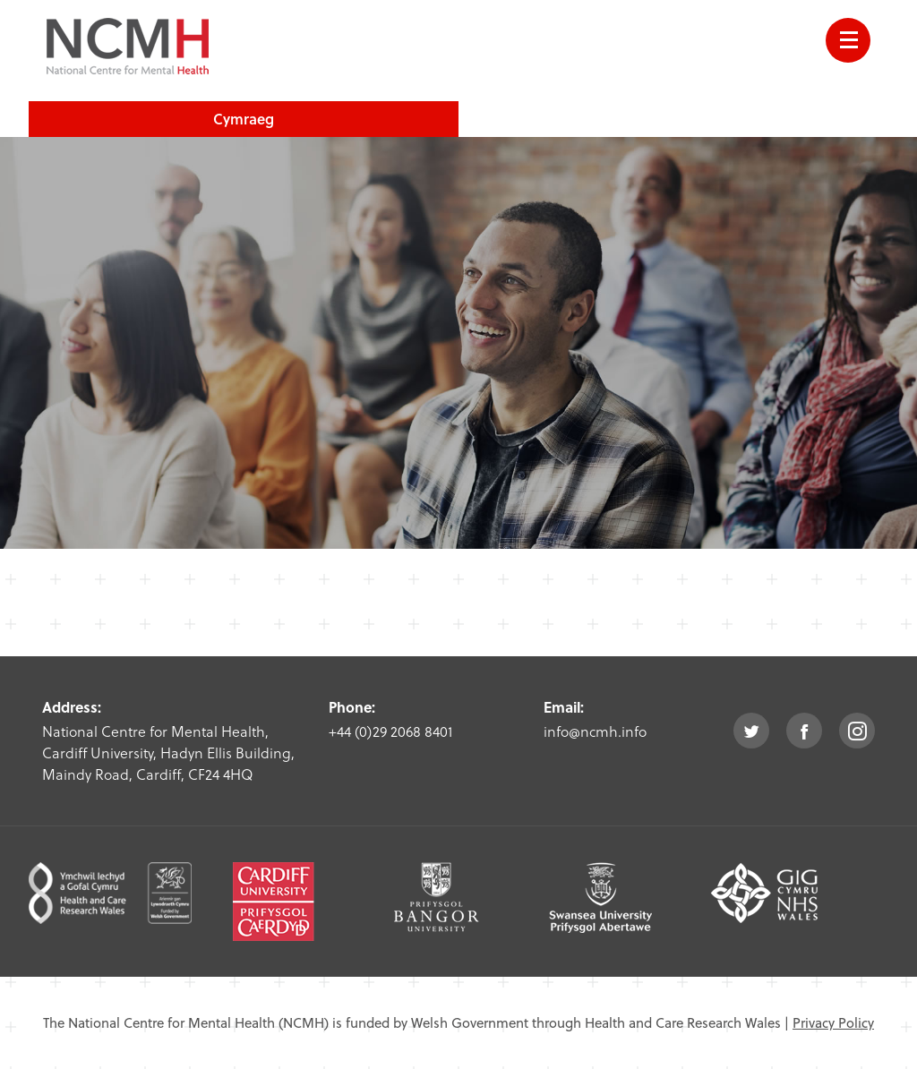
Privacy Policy (833, 1022)
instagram (857, 730)
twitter (751, 730)
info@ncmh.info (595, 731)
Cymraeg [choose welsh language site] (243, 118)
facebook (804, 730)
